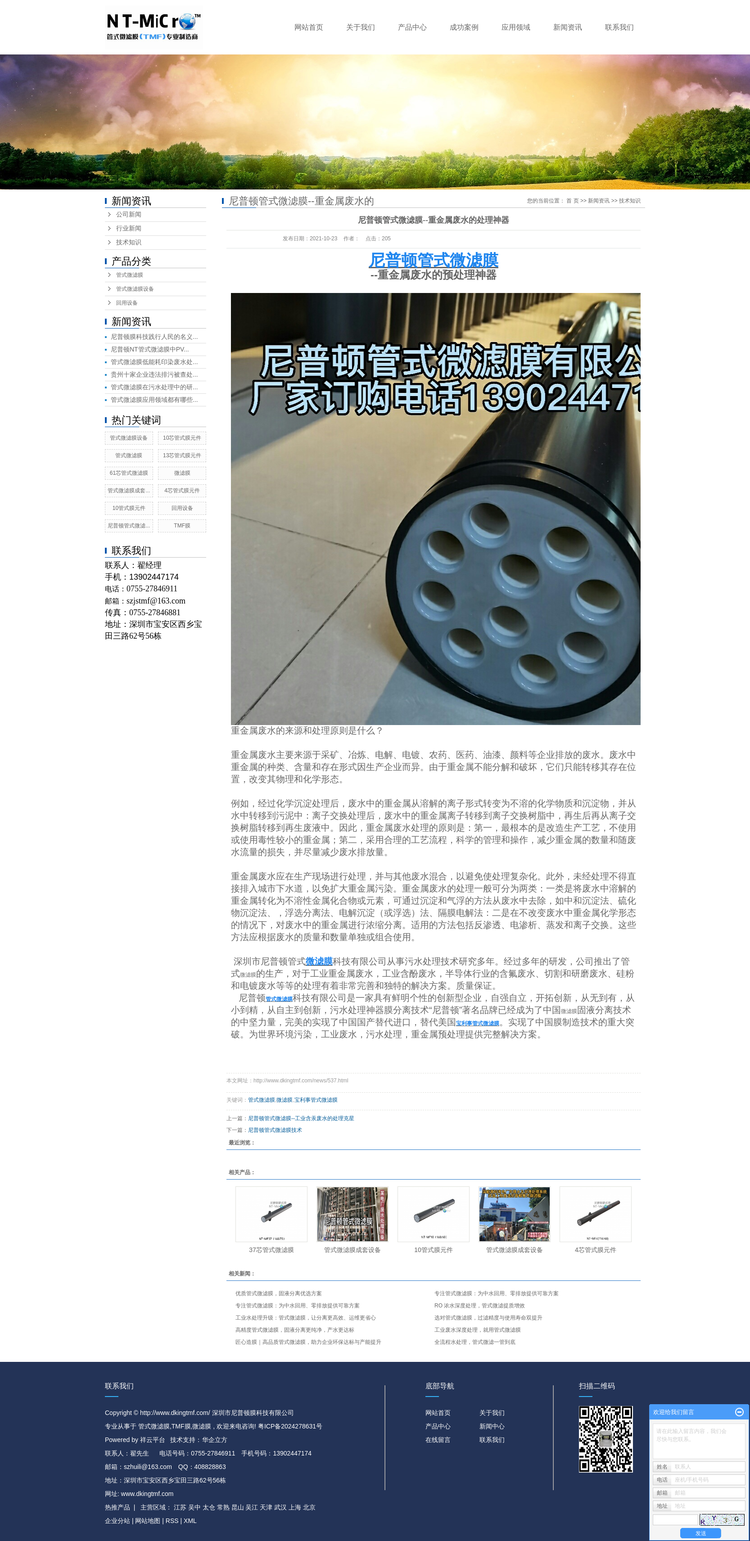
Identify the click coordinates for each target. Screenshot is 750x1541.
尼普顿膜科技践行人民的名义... (154, 336)
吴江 (251, 1507)
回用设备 (127, 303)
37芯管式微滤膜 (271, 1249)
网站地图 (148, 1520)
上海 (295, 1507)
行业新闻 (128, 228)
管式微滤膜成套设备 (352, 1249)
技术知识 (128, 242)
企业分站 (117, 1520)
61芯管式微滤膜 (129, 473)
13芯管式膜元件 (182, 455)
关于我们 (360, 27)
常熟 (223, 1507)
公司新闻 (128, 214)
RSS (172, 1520)
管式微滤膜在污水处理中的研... (154, 387)
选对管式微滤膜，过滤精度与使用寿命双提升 (488, 1318)
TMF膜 (182, 526)
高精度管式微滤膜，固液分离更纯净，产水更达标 (294, 1330)
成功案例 (464, 27)
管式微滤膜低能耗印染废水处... (154, 361)
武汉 (280, 1507)
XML (190, 1520)
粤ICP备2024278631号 (290, 1426)
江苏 (180, 1507)
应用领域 (516, 27)
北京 (309, 1507)
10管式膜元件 (129, 508)
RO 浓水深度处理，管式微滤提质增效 (479, 1305)
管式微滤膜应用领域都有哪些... (154, 399)
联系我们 (619, 27)
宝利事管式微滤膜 (316, 1100)
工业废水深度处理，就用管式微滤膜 (477, 1330)
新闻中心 (492, 1426)
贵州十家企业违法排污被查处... (154, 374)
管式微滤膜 (129, 275)
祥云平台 (152, 1439)
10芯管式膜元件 (182, 438)
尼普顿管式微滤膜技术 (275, 1130)
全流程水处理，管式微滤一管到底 (474, 1342)
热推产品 (117, 1507)
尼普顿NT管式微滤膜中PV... (150, 349)
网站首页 (308, 27)
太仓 (209, 1507)
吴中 (194, 1507)
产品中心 (412, 27)
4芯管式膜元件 (182, 490)
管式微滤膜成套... (129, 490)
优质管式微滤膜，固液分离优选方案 (278, 1293)
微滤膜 (182, 473)
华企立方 (214, 1439)
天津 (266, 1507)
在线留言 (438, 1439)
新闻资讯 (567, 27)
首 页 (572, 201)
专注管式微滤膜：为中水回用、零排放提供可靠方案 (496, 1293)
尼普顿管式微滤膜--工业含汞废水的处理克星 (301, 1118)
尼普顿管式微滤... (129, 526)
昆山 (237, 1507)
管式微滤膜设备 (135, 289)
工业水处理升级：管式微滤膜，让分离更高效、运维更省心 (305, 1318)
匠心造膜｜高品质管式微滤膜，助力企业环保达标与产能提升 (308, 1342)
